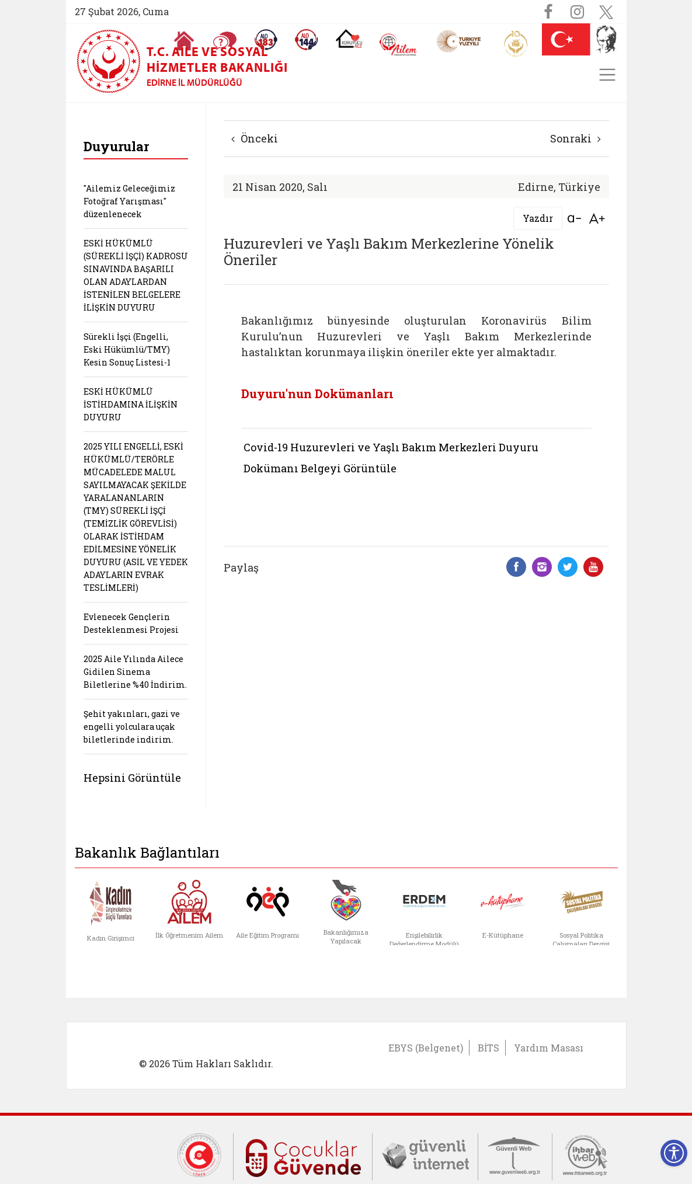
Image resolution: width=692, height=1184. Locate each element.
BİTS (488, 1048)
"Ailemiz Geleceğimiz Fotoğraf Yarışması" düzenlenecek (129, 201)
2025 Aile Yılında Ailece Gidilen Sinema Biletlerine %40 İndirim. (135, 671)
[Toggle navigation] (607, 74)
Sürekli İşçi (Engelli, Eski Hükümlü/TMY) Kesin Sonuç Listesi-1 (127, 349)
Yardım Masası (548, 1048)
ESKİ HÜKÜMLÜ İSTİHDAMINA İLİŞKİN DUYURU (131, 404)
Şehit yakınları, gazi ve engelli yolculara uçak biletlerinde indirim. (132, 726)
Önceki (254, 138)
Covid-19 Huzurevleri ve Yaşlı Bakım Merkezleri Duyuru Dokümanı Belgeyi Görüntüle (391, 457)
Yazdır (538, 218)
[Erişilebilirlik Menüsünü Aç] (673, 1153)
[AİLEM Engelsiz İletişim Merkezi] (399, 44)
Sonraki (575, 138)
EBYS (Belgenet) (425, 1048)
